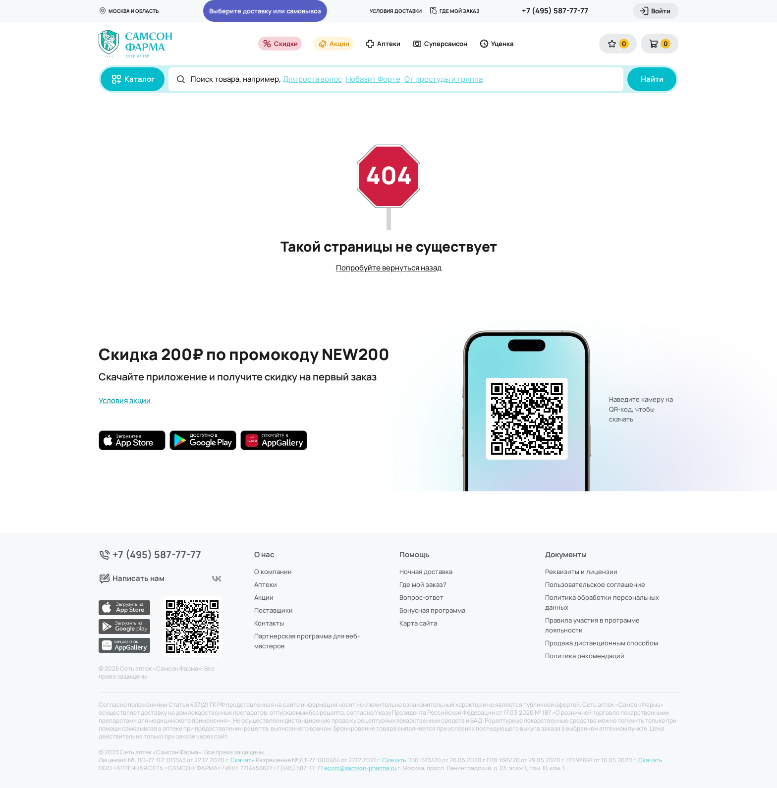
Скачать (242, 760)
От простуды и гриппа (443, 79)
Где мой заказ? (422, 584)
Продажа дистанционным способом (601, 642)
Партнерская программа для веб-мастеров (307, 640)
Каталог (133, 79)
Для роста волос (312, 79)
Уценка (496, 44)
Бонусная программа (432, 610)
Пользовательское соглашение (595, 584)
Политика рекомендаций (584, 655)
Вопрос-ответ (421, 597)
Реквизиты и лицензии (581, 571)
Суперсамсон (439, 44)
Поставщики (273, 610)
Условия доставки (396, 10)
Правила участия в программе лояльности (592, 625)
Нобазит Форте (373, 79)
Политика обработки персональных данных (602, 602)
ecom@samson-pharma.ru (360, 768)
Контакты (269, 623)
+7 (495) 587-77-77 (555, 10)
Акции (333, 44)
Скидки (280, 44)
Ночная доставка (425, 571)
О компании (273, 571)
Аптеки (382, 44)
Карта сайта (418, 623)
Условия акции (125, 400)
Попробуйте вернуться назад (389, 268)
